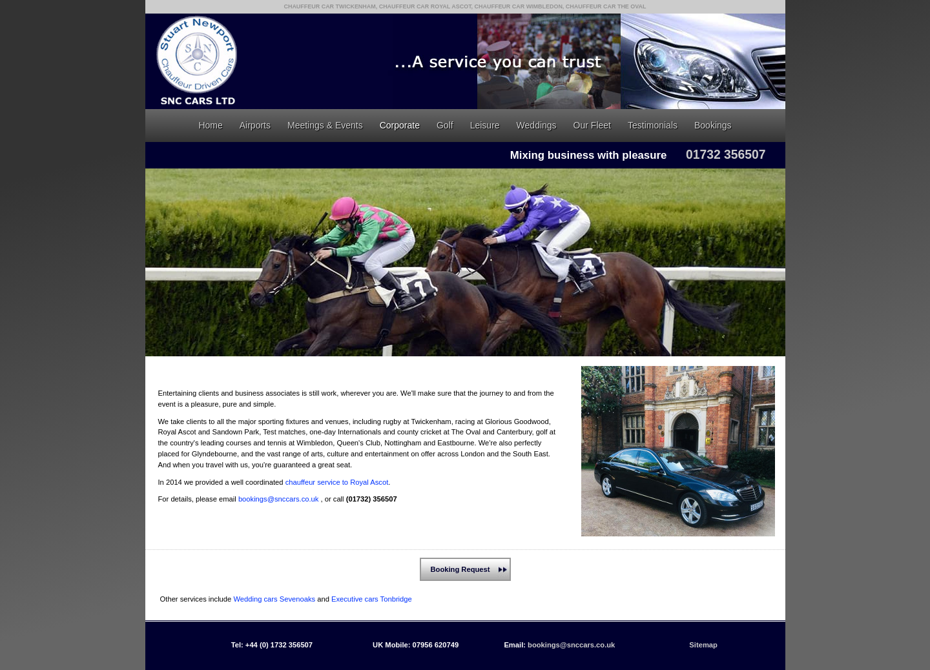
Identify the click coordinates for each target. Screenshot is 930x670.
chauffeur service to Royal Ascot (337, 482)
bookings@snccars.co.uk (278, 499)
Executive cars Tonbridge (371, 599)
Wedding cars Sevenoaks (274, 599)
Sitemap (703, 645)
